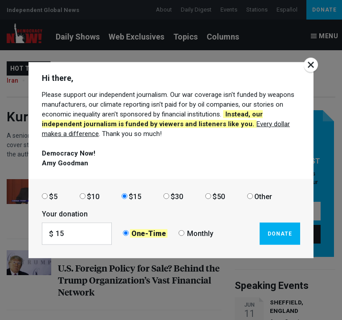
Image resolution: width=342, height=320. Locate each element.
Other (263, 196)
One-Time (148, 233)
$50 (218, 196)
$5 (53, 196)
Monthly (200, 233)
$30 (177, 196)
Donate (280, 233)
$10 (93, 196)
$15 (135, 196)
